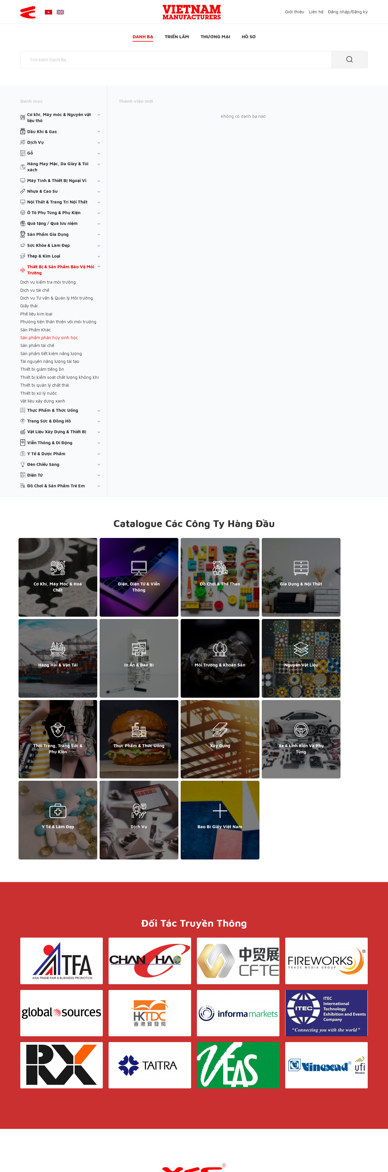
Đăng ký (360, 11)
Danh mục (31, 101)
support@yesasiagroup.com (50, 1112)
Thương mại (215, 36)
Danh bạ (143, 36)
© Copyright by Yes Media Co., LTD (54, 1156)
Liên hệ (316, 11)
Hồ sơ (249, 36)
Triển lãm (177, 36)
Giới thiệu (294, 11)
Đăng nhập (339, 11)
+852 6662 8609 (306, 1106)
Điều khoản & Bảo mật (196, 1101)
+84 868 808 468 (40, 1106)
